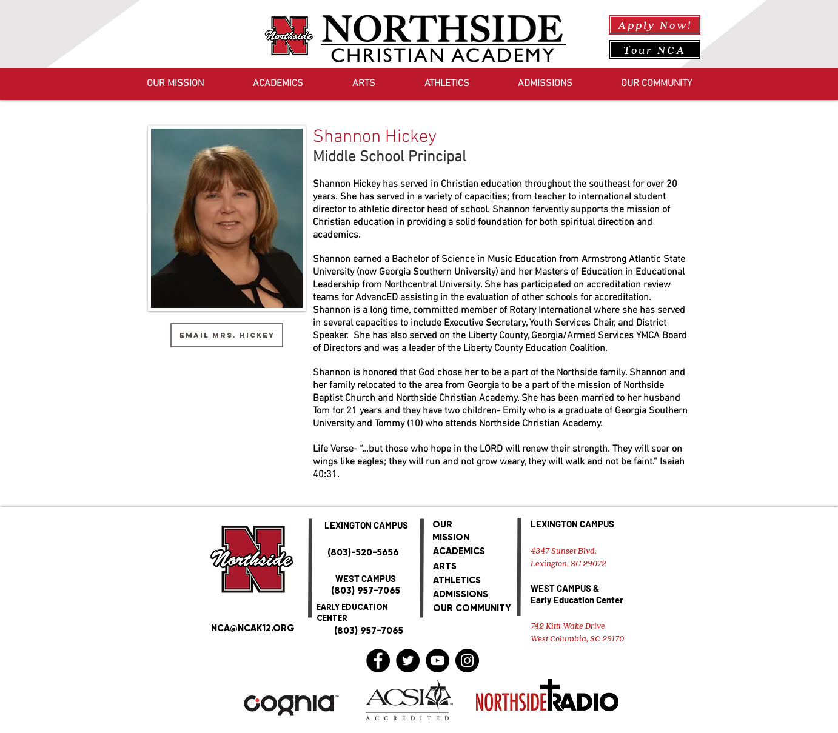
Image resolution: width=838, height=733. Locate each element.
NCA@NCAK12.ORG (253, 628)
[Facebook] (378, 660)
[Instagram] (467, 660)
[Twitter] (408, 660)
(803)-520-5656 (363, 552)
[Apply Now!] (654, 25)
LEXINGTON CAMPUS (572, 523)
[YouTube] (437, 660)
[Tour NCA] (654, 49)
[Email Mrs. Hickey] (226, 335)
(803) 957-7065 (365, 590)
